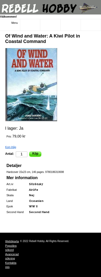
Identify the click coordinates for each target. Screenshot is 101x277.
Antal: (9, 154)
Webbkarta (12, 241)
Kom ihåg (10, 147)
